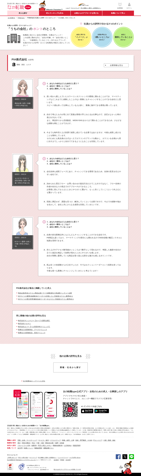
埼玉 (33, 443)
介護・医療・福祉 (109, 440)
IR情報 (62, 460)
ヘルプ (68, 8)
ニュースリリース (63, 457)
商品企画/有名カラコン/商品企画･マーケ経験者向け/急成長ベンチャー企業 (45, 293)
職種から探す (11, 440)
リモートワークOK (24, 445)
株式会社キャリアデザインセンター (26, 460)
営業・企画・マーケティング (27, 440)
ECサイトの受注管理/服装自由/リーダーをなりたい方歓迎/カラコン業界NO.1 (46, 299)
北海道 (62, 443)
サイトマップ (75, 8)
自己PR (20, 448)
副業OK (34, 445)
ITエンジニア (97, 440)
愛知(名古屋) (49, 443)
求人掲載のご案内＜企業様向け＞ (91, 8)
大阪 (42, 443)
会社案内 (56, 460)
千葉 (37, 443)
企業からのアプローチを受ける (86, 13)
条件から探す (11, 445)
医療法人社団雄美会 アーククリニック (32, 330)
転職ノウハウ (11, 448)
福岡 (56, 443)
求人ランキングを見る (54, 13)
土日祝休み (68, 445)
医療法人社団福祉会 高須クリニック (31, 333)
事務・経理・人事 (68, 440)
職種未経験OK (58, 445)
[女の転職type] (11, 460)
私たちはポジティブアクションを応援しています (67, 469)
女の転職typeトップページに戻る (34, 381)
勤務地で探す (11, 443)
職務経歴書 (38, 448)
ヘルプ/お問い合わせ (75, 457)
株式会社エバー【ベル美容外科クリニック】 (34, 327)
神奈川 (24, 443)
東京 (19, 443)
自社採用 (68, 460)
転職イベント (28, 448)
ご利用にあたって (12, 457)
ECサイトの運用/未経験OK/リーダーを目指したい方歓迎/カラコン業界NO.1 (45, 296)
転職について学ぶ (118, 13)
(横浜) (28, 443)
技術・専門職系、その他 (84, 440)
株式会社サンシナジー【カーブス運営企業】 (34, 321)
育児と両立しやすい (44, 445)
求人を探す (23, 13)
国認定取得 (76, 445)
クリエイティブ (55, 440)
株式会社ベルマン (24, 323)
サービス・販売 (43, 440)
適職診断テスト (48, 448)
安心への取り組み (23, 457)
